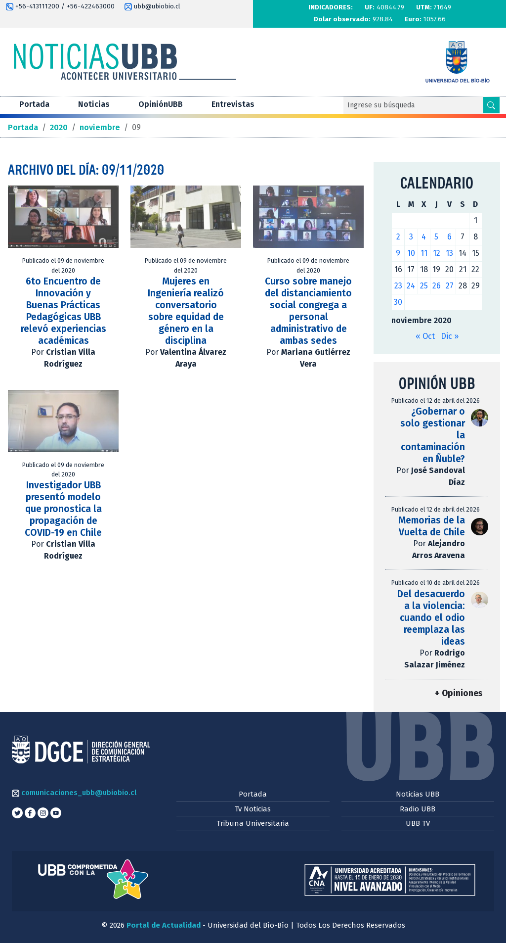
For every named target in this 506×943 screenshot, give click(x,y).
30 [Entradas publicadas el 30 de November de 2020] (398, 302)
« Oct (425, 336)
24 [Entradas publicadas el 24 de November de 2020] (411, 285)
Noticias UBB (417, 794)
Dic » (450, 336)
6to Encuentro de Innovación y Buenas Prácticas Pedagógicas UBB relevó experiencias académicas (63, 311)
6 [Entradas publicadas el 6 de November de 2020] (449, 236)
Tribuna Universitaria (252, 823)
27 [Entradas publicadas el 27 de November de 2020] (450, 285)
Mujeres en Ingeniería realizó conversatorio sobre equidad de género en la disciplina (186, 311)
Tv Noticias (253, 808)
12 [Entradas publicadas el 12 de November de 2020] (436, 253)
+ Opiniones (458, 693)
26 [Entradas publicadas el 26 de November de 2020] (436, 285)
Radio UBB (417, 808)
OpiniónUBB (160, 104)
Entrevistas (232, 104)
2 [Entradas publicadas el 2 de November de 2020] (398, 236)
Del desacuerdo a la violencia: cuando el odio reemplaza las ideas (431, 617)
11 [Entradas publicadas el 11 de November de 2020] (424, 253)
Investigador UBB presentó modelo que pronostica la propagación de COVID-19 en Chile (63, 508)
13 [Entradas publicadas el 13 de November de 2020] (449, 253)
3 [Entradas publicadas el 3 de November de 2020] (411, 236)
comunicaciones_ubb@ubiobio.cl (74, 792)
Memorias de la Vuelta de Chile (431, 526)
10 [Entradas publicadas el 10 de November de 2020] (411, 253)
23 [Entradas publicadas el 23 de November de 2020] (398, 285)
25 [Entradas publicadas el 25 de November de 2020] (424, 285)
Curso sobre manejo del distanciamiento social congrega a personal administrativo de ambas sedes (308, 311)
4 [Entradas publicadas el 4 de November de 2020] (424, 236)
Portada (34, 104)
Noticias (94, 104)
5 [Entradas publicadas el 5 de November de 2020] (436, 236)
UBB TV (418, 823)
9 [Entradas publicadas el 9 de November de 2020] (398, 253)
